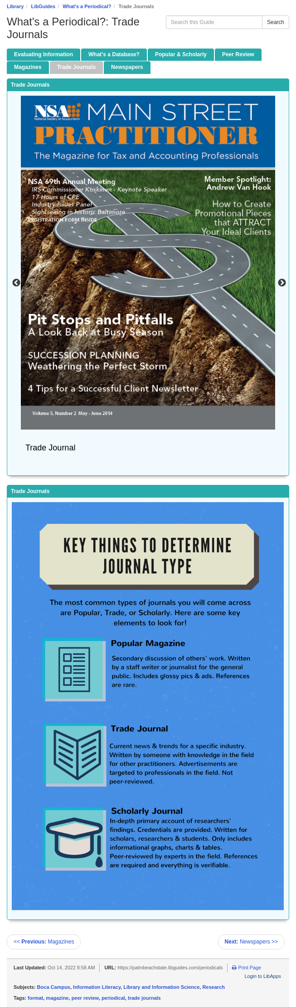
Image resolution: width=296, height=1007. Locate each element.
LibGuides (43, 6)
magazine (57, 998)
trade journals (144, 998)
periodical (113, 998)
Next (281, 283)
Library (15, 6)
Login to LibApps (263, 976)
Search (275, 22)
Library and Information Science (161, 987)
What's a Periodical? (87, 6)
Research (213, 987)
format (35, 998)
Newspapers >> (251, 942)
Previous (16, 283)
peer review (85, 998)
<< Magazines (44, 942)
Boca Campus (53, 987)
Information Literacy (97, 987)
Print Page (246, 967)
